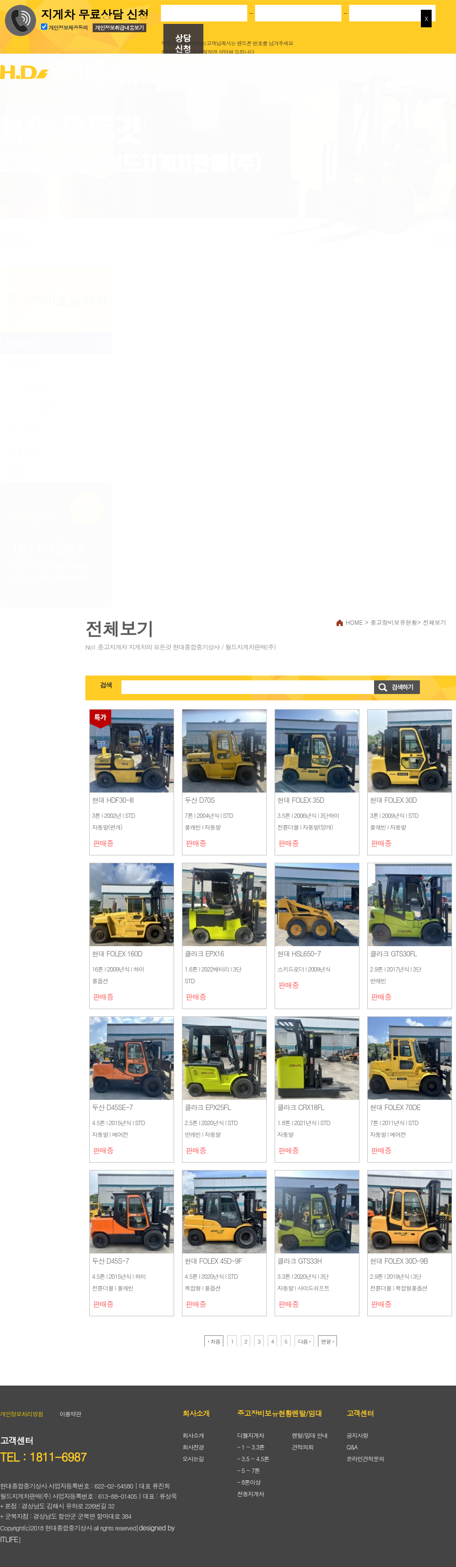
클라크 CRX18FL (301, 1107)
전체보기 (20, 343)
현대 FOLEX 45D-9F (213, 1261)
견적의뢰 (302, 1447)
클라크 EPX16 (204, 953)
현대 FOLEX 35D (301, 800)
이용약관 (70, 1413)
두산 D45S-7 (110, 1261)
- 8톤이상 (22, 450)
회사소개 (176, 71)
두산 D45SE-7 (112, 1107)
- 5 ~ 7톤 (22, 429)
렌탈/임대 (336, 71)
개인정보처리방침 (21, 1413)
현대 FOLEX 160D (117, 953)
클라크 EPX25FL (208, 1107)
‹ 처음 (214, 1341)
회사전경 (193, 1447)
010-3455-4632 (64, 577)
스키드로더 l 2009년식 (304, 969)
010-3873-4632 (64, 565)
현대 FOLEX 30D (393, 800)
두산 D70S (200, 800)
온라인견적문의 (365, 1458)
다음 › (304, 1341)
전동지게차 (23, 472)
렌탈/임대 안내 (309, 1435)
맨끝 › (327, 1341)
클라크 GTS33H (300, 1261)
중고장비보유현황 (256, 71)
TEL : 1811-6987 (43, 1456)
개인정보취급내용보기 (119, 26)
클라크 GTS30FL (393, 953)
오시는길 (193, 1458)
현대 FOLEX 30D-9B (399, 1261)
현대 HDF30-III (113, 800)
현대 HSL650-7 (299, 953)
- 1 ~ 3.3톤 (25, 386)
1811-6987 (46, 547)
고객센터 (416, 71)
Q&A (352, 1447)
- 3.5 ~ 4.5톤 (29, 407)
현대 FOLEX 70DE (395, 1107)
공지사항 (357, 1435)
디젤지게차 (23, 364)
